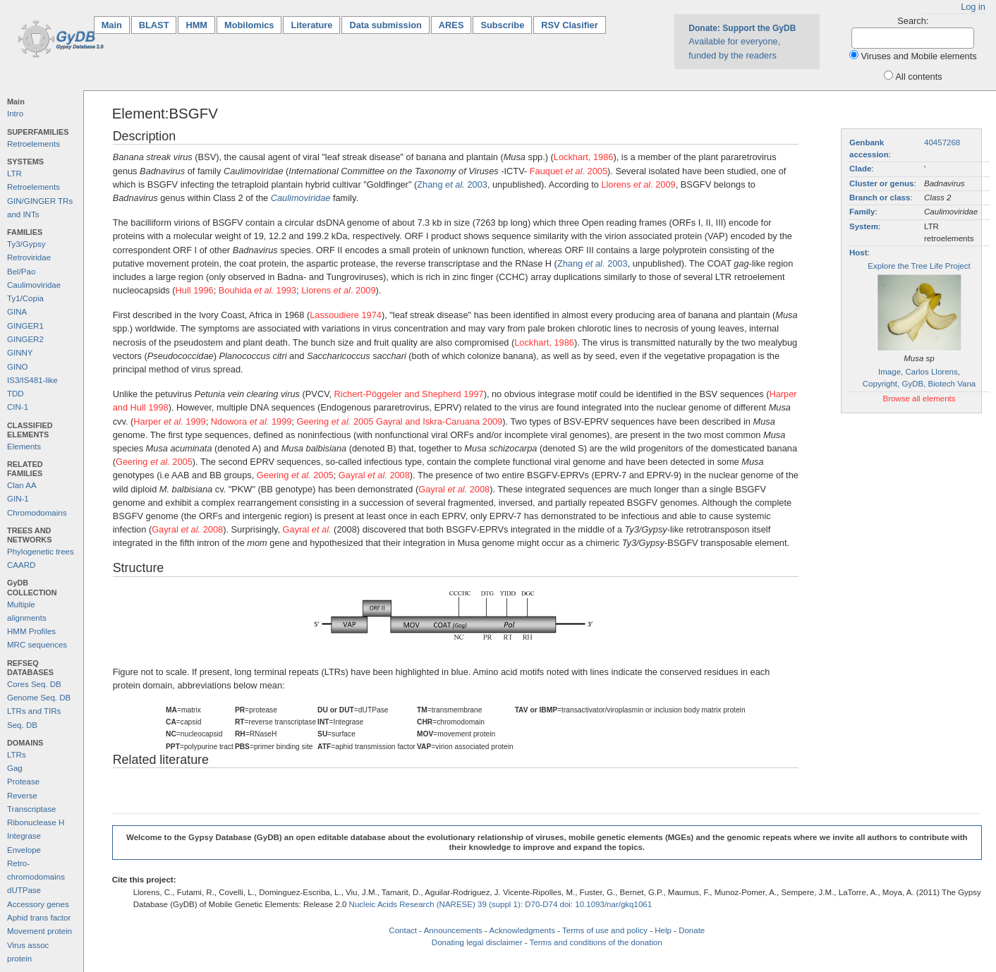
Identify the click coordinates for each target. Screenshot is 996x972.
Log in (973, 6)
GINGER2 (25, 339)
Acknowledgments (522, 930)
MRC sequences (37, 644)
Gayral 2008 (374, 475)
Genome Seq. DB (39, 697)
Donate (692, 930)
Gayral (307, 529)
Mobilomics (249, 25)
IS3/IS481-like (32, 380)
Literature (311, 25)
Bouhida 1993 (257, 290)
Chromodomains (36, 513)
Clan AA (22, 485)
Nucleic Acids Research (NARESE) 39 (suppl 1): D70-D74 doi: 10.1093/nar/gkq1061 (500, 904)
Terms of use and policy (605, 930)
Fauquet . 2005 (568, 171)
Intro (15, 113)
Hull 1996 (195, 290)
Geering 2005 (335, 421)
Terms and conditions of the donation (596, 942)
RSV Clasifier (569, 25)
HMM (196, 25)
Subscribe (502, 25)
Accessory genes (38, 904)
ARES (451, 25)
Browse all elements (918, 398)
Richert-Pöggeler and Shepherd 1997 (409, 394)
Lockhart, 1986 (584, 157)
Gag (15, 768)
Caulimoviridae (34, 285)
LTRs (16, 755)
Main (116, 24)
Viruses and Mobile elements (919, 56)
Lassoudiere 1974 (346, 315)
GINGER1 (25, 326)
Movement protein (39, 931)
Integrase (24, 836)
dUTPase (24, 890)
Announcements (453, 930)
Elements (24, 446)
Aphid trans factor (39, 917)
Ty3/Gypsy (26, 244)
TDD (15, 393)
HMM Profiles (31, 631)
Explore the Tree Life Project (919, 266)
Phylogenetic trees (40, 551)
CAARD (21, 565)
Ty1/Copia (25, 298)
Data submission (385, 25)
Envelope (24, 850)
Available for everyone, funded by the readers (742, 41)
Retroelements (33, 144)
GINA (17, 312)
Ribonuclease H (35, 822)
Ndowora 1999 (251, 421)
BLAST (154, 25)
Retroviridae (29, 257)
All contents (919, 76)
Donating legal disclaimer (477, 942)
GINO (17, 367)
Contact (403, 930)
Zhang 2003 (452, 184)
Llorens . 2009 (638, 184)
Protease (23, 781)
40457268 (942, 142)
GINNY (19, 352)
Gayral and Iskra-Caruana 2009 (439, 421)
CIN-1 (17, 407)
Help (663, 930)
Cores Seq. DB (34, 684)
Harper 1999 (169, 421)
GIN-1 (18, 498)
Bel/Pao (21, 271)
